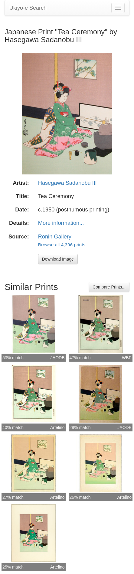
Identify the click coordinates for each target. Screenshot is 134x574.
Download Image (58, 259)
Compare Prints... (109, 287)
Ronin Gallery (54, 237)
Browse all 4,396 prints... (63, 244)
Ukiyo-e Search (28, 8)
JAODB (58, 357)
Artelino (57, 427)
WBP (127, 357)
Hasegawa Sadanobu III (67, 183)
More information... (61, 223)
